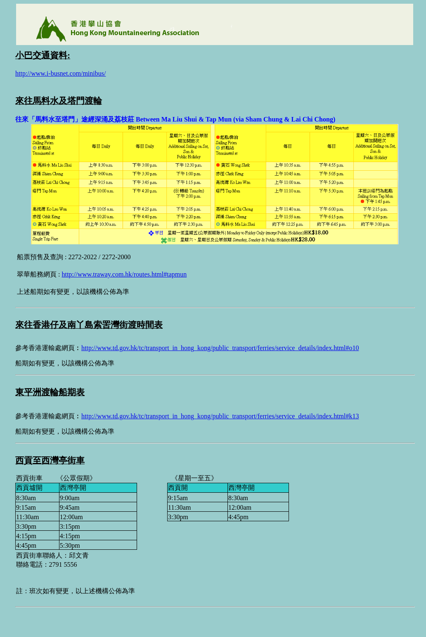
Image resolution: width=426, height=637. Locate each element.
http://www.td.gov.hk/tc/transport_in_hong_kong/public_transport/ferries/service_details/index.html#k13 (220, 416)
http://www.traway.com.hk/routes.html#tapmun (124, 274)
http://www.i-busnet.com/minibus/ (60, 73)
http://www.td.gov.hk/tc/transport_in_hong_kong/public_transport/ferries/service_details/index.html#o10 (220, 347)
